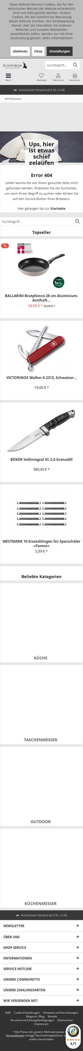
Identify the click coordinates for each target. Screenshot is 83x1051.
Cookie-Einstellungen (27, 1012)
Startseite (57, 208)
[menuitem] (74, 77)
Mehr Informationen (57, 38)
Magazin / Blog (35, 1016)
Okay (38, 51)
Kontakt (52, 1016)
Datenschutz (65, 1020)
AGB (8, 1012)
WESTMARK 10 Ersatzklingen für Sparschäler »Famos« (41, 543)
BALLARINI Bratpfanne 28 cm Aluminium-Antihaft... (41, 298)
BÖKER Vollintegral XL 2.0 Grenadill (41, 459)
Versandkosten (15, 1035)
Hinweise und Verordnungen (60, 1012)
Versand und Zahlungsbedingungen (32, 1020)
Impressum (41, 1024)
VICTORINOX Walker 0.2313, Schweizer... (41, 377)
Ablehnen (20, 51)
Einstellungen (59, 51)
